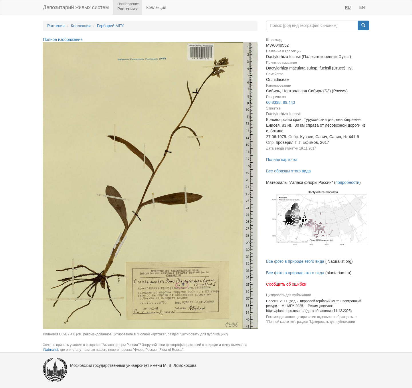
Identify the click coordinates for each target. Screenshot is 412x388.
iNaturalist (50, 350)
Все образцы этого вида (288, 171)
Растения (56, 25)
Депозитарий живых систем (76, 7)
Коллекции (156, 7)
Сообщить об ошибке (286, 284)
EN (362, 7)
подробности (347, 182)
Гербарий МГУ (110, 25)
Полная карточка (282, 159)
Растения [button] (127, 9)
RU (347, 7)
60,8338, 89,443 (280, 102)
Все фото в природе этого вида (295, 261)
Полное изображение (63, 39)
